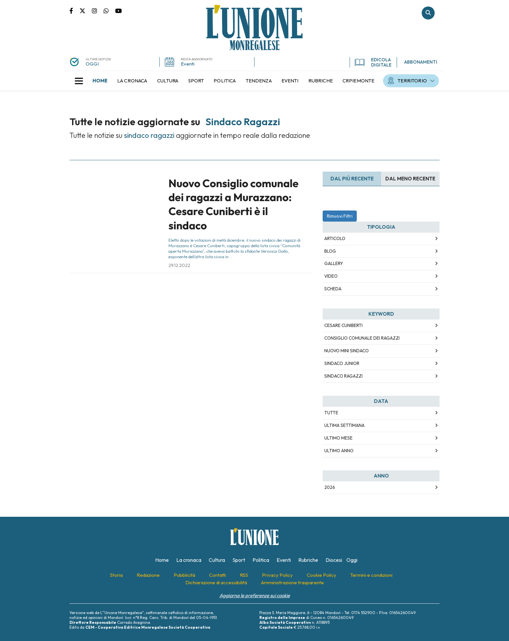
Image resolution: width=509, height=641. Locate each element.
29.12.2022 (179, 265)
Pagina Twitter (86, 10)
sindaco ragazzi (343, 376)
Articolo (334, 238)
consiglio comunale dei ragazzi (362, 338)
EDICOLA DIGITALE (373, 62)
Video (331, 276)
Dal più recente (352, 178)
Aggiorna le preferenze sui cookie (254, 595)
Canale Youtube (118, 10)
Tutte (331, 413)
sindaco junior (341, 363)
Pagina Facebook (74, 10)
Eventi (187, 64)
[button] (78, 81)
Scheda (332, 289)
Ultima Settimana (344, 425)
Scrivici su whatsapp (109, 10)
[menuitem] (100, 81)
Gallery (333, 263)
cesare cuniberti (343, 325)
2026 (329, 487)
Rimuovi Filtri (340, 216)
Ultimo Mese (338, 438)
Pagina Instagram (98, 10)
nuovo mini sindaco (346, 351)
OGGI (92, 64)
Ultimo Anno (339, 451)
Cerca (428, 12)
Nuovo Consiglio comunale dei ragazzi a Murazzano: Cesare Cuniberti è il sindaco (233, 204)
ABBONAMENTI (420, 62)
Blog (330, 251)
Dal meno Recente (410, 178)
